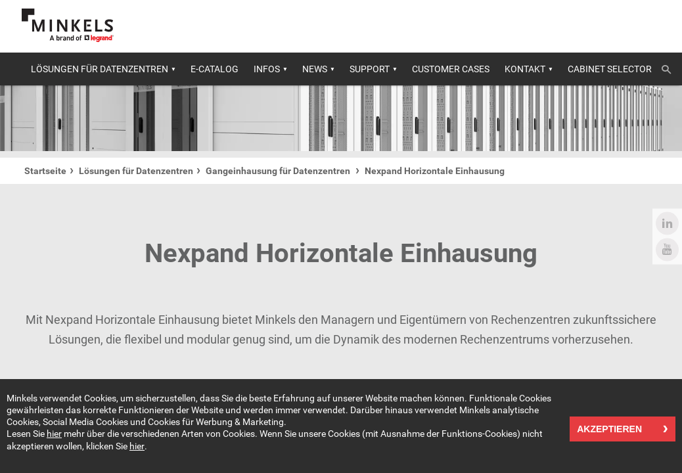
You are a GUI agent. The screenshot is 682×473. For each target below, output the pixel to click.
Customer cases (450, 69)
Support (370, 69)
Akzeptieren (609, 429)
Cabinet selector (610, 69)
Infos (267, 69)
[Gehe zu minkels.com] (68, 25)
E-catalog (215, 69)
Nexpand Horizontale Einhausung (435, 171)
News (314, 69)
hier (54, 434)
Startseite (45, 171)
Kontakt (525, 69)
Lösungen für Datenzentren (99, 69)
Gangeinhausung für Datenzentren (279, 171)
